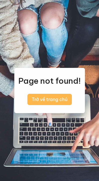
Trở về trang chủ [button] (50, 99)
